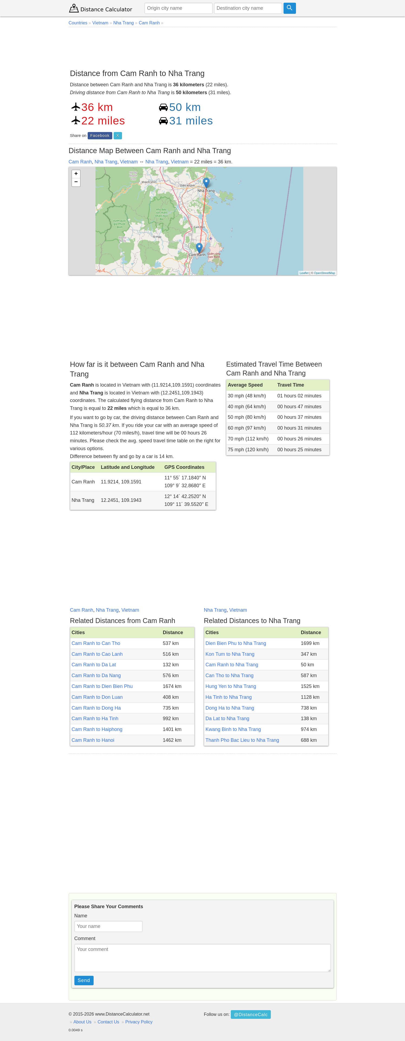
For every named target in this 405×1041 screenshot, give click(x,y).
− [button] (76, 182)
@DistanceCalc (251, 1014)
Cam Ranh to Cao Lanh (97, 654)
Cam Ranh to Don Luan (97, 697)
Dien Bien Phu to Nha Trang (236, 643)
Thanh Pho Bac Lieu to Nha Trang (242, 740)
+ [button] (76, 174)
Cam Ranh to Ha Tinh (95, 718)
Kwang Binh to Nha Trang (233, 729)
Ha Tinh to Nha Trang (229, 697)
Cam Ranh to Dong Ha (96, 708)
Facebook (100, 135)
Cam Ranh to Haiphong (97, 729)
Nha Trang (106, 161)
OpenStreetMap (324, 273)
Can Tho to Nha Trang (230, 675)
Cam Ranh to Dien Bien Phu (102, 686)
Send (84, 980)
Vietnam (129, 161)
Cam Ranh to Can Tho (96, 643)
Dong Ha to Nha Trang (230, 708)
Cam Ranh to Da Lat (94, 664)
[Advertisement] (203, 46)
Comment (85, 938)
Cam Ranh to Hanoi (93, 740)
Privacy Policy (139, 1021)
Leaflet (304, 273)
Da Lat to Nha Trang (227, 718)
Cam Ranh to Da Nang (96, 675)
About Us (83, 1021)
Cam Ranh (80, 161)
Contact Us (108, 1021)
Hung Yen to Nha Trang (231, 686)
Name (80, 915)
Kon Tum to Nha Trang (230, 654)
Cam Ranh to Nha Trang (232, 664)
